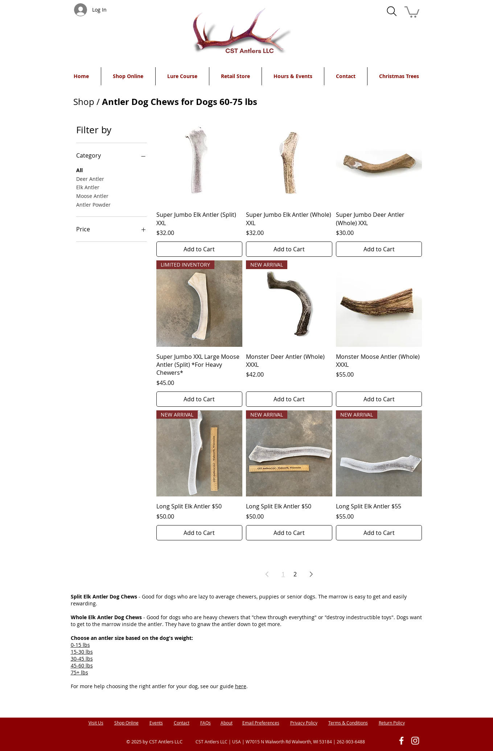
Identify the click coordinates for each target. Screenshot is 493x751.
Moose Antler (92, 195)
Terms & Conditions (348, 723)
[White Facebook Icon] (401, 740)
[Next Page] (311, 574)
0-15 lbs (80, 644)
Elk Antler (87, 187)
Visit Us (96, 723)
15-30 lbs (82, 651)
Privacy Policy (303, 723)
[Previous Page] (267, 574)
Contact (181, 723)
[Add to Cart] (199, 249)
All (79, 170)
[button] (411, 11)
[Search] (391, 11)
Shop (83, 101)
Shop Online (126, 723)
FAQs (205, 723)
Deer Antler (90, 178)
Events (156, 723)
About (227, 723)
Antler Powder (93, 204)
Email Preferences (260, 723)
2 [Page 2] (295, 574)
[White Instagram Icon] (415, 740)
